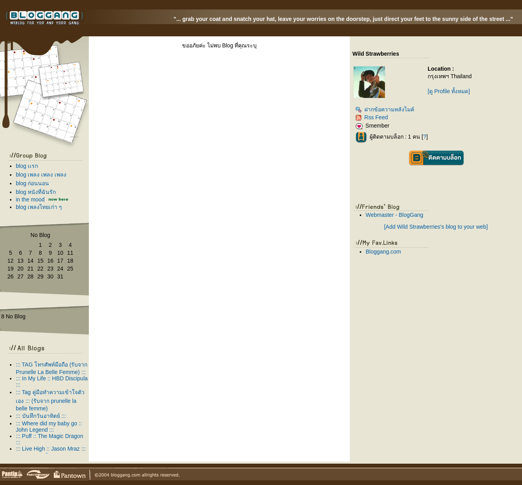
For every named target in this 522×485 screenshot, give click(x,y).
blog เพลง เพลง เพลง (41, 174)
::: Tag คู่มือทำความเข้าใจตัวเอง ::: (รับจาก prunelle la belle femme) (50, 400)
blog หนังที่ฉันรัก (36, 192)
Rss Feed (371, 117)
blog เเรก (27, 166)
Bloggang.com (383, 251)
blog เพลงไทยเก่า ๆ (39, 207)
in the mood (30, 199)
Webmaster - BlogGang (394, 215)
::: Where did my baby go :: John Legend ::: (49, 426)
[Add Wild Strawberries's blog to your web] (436, 227)
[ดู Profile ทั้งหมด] (449, 91)
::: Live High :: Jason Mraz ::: (51, 449)
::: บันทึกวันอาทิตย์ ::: (41, 416)
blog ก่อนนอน (32, 183)
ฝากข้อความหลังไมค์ (384, 109)
